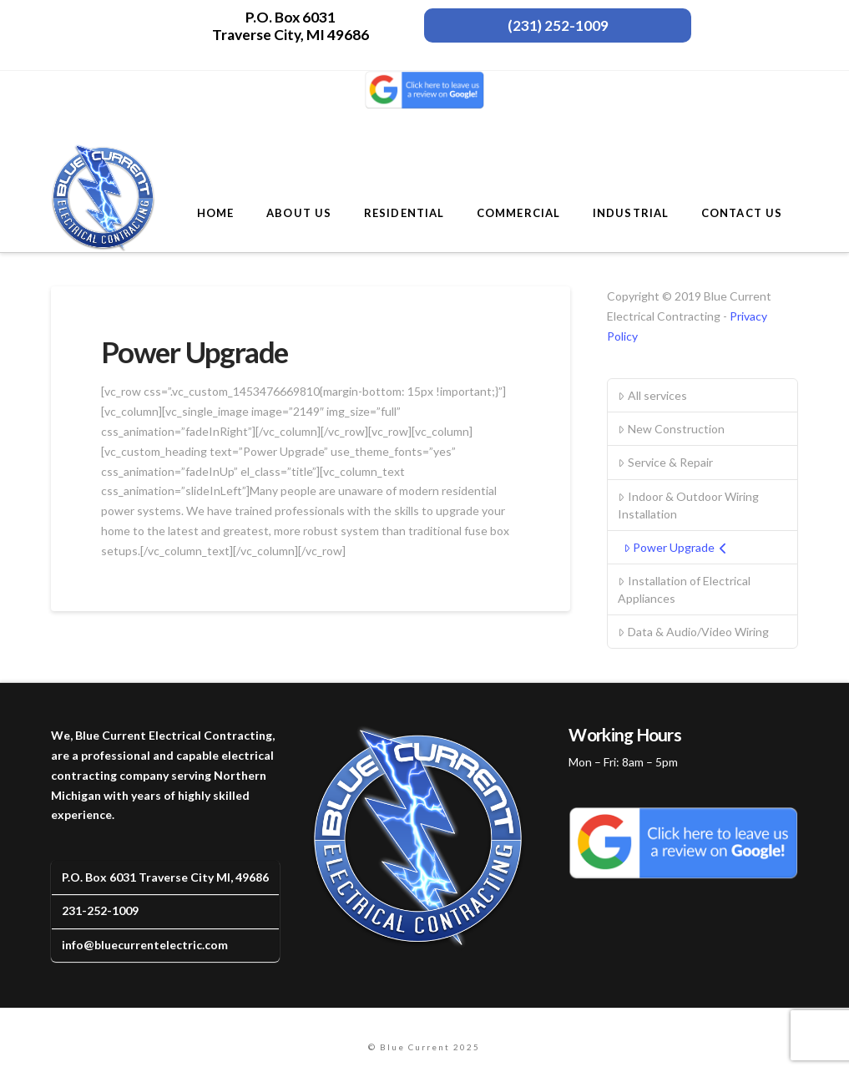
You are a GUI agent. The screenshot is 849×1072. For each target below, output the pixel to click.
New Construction (671, 429)
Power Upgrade (675, 547)
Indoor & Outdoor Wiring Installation (688, 505)
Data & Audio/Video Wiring (693, 631)
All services (652, 395)
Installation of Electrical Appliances (684, 589)
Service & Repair (665, 462)
